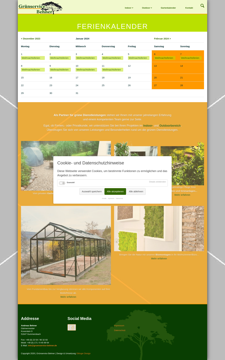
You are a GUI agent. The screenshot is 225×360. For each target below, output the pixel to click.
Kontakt (189, 8)
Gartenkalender (168, 8)
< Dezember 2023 (30, 38)
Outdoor (146, 8)
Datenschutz (119, 198)
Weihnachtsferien (31, 58)
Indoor (128, 8)
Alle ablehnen (136, 191)
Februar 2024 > (162, 38)
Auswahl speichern (92, 191)
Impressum (111, 198)
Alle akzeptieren (115, 191)
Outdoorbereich (170, 125)
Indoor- (148, 125)
